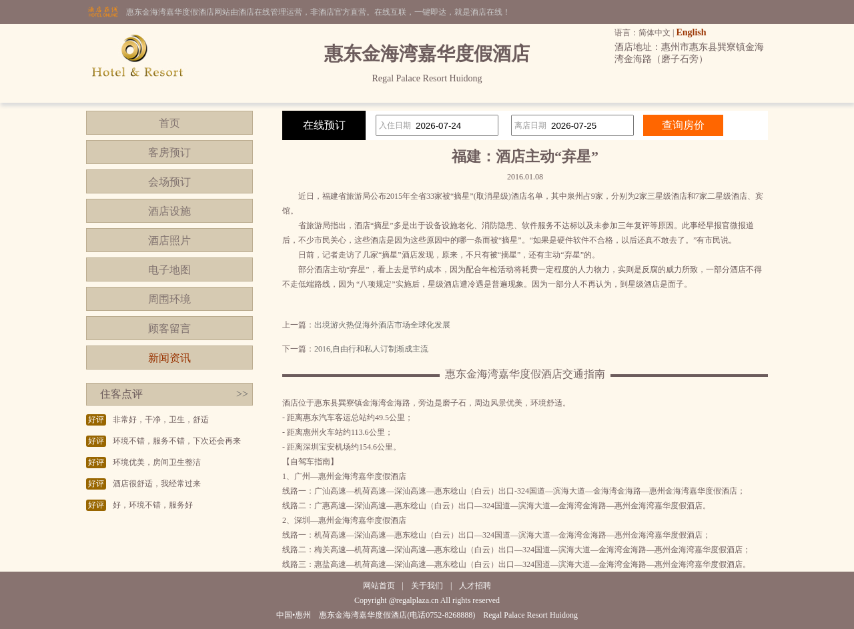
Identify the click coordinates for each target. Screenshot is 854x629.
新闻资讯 (169, 358)
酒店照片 (169, 240)
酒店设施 (169, 211)
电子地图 (169, 269)
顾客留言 (169, 328)
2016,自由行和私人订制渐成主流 (371, 349)
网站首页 (379, 585)
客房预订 (169, 152)
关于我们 (427, 585)
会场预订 (169, 181)
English (691, 32)
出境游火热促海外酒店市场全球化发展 (382, 325)
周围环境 (169, 299)
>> (242, 394)
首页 (169, 123)
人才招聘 (475, 585)
